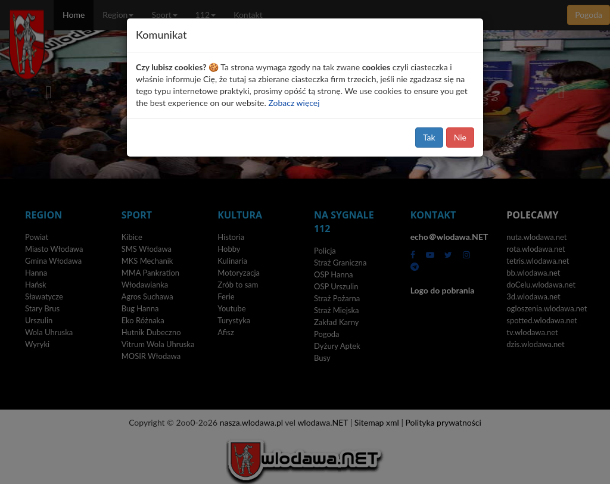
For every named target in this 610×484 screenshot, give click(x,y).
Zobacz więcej (293, 103)
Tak (429, 137)
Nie (460, 137)
